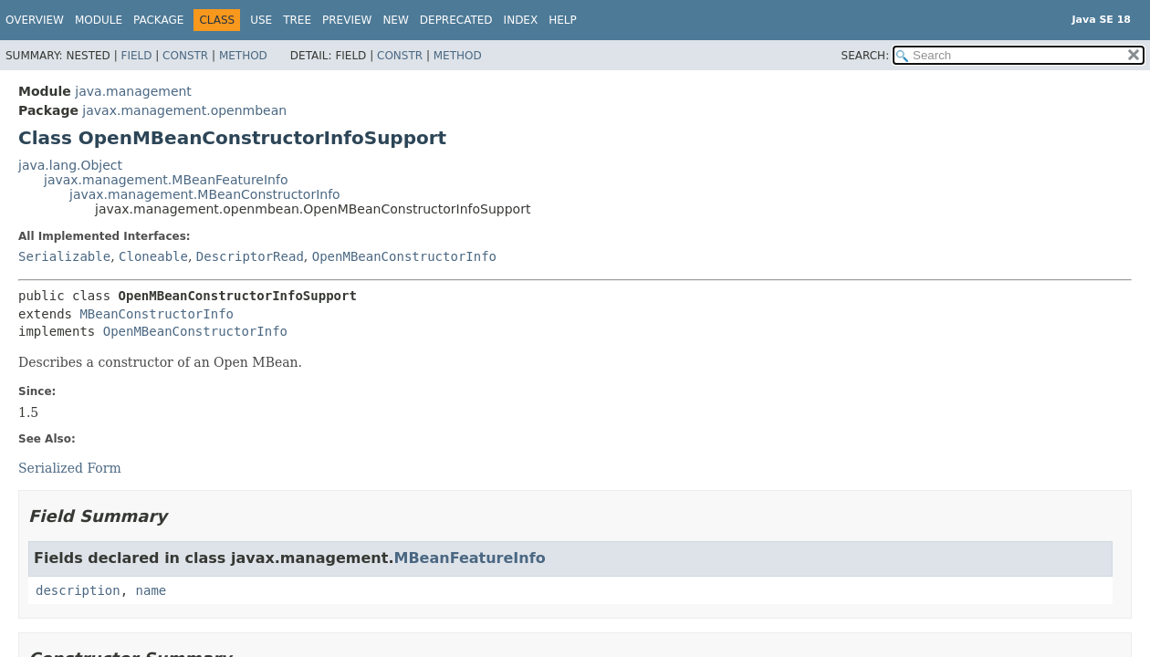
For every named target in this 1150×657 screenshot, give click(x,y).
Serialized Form (69, 468)
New (395, 20)
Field (136, 55)
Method (243, 55)
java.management (133, 91)
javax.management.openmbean (184, 110)
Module (98, 20)
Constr (185, 55)
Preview (346, 20)
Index (521, 20)
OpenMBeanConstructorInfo (404, 256)
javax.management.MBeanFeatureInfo (166, 179)
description (78, 590)
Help (563, 20)
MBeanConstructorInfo (156, 314)
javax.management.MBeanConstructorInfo (204, 194)
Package (158, 20)
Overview (34, 20)
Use (261, 20)
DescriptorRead (250, 256)
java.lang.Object (70, 165)
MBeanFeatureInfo (469, 558)
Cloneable (153, 256)
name (151, 590)
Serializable (64, 256)
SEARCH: (866, 55)
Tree (297, 20)
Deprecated (456, 20)
